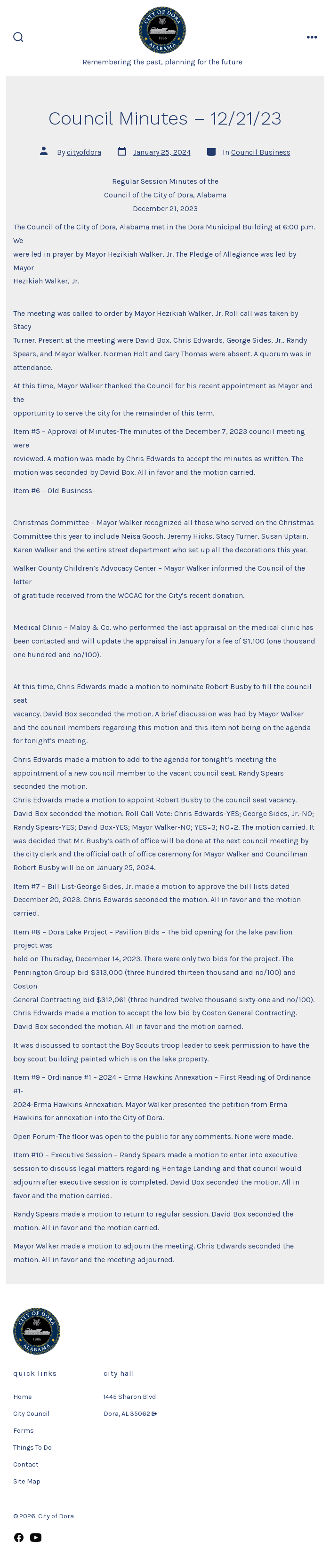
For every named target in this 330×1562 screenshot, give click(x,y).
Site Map (26, 1481)
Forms (23, 1431)
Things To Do (32, 1448)
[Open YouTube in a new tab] (35, 1537)
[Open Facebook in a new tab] (18, 1537)
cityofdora (84, 152)
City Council (31, 1414)
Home (22, 1397)
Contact (26, 1464)
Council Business (260, 152)
